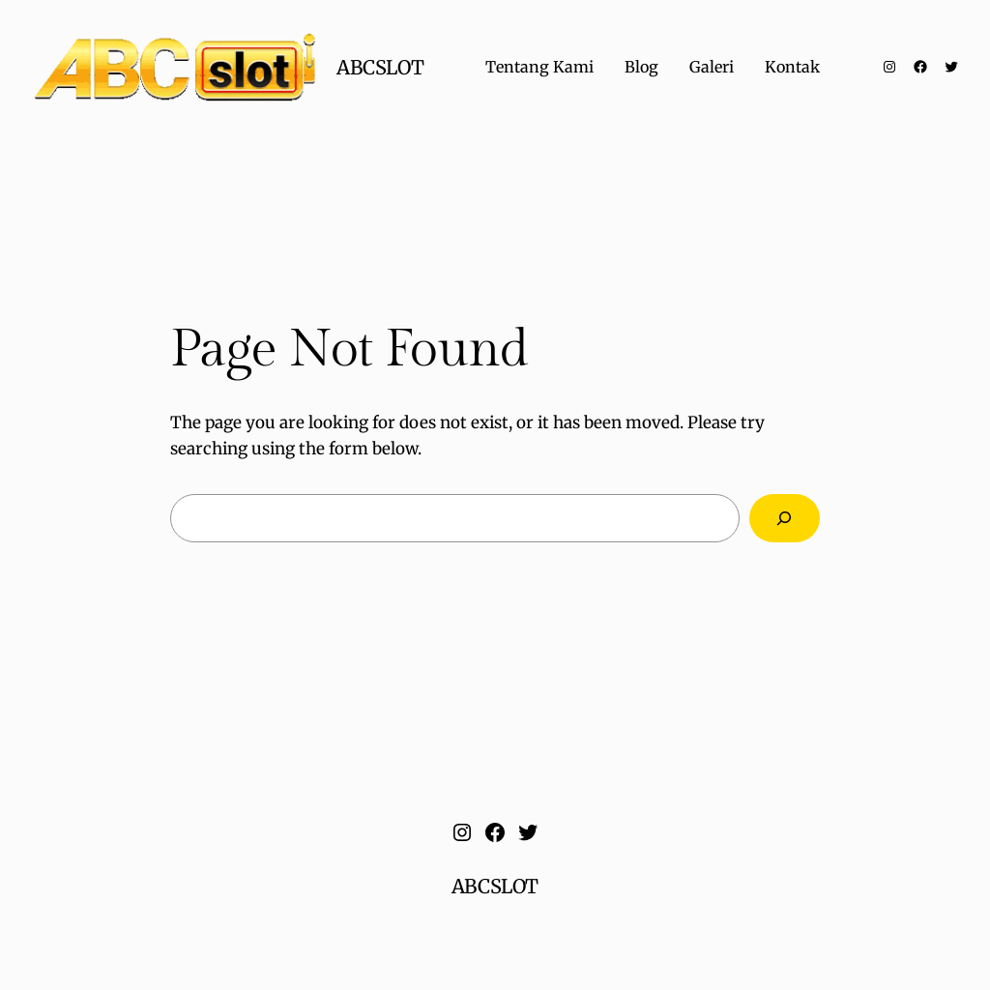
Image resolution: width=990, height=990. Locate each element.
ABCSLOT (379, 67)
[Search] (784, 518)
